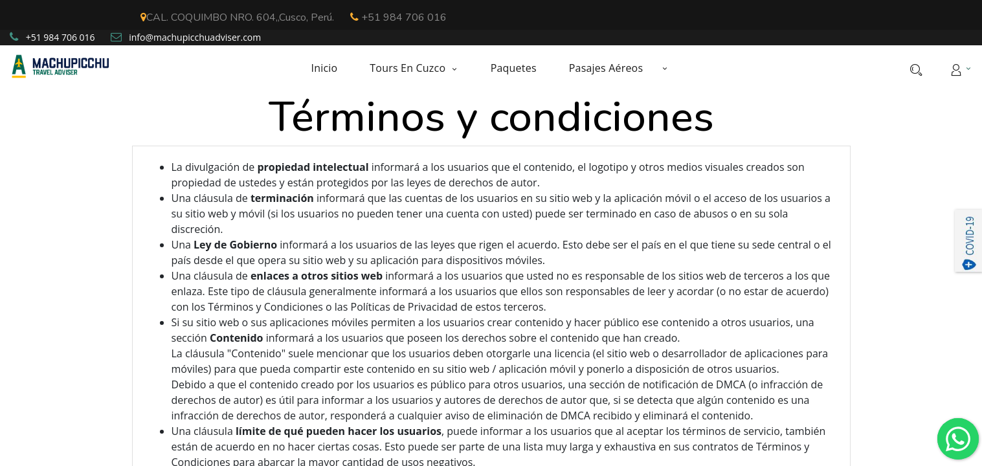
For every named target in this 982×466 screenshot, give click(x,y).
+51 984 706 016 (398, 17)
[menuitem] (332, 68)
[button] (665, 68)
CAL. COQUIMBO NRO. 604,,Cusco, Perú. (237, 17)
